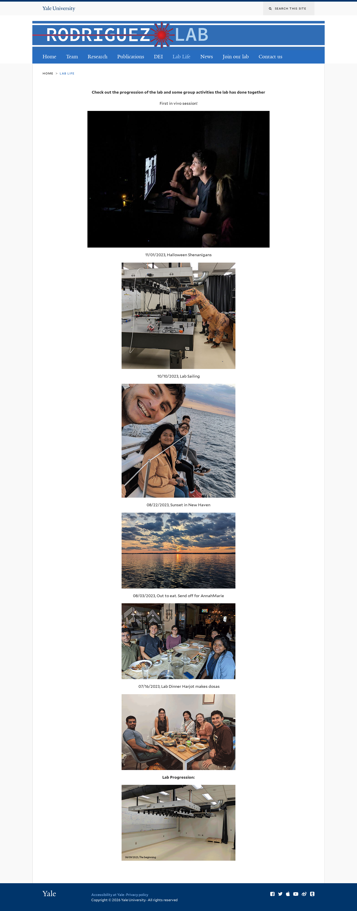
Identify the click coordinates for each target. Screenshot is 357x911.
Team (72, 56)
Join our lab (236, 56)
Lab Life (181, 56)
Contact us (270, 56)
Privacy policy (137, 895)
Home (49, 56)
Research (97, 56)
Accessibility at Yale (107, 895)
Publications (130, 56)
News (206, 56)
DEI (158, 56)
